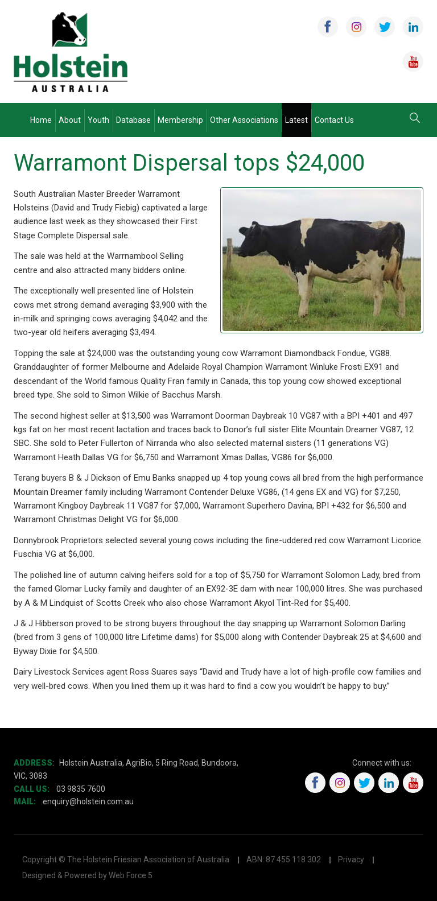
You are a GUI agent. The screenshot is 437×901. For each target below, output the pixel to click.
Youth (98, 120)
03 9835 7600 (80, 788)
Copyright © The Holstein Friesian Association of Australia (125, 859)
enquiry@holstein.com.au (89, 801)
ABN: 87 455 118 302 (283, 859)
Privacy (351, 859)
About (70, 120)
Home (41, 120)
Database (133, 120)
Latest (296, 120)
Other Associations (244, 120)
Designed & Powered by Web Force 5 (87, 875)
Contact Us (334, 120)
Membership (180, 120)
